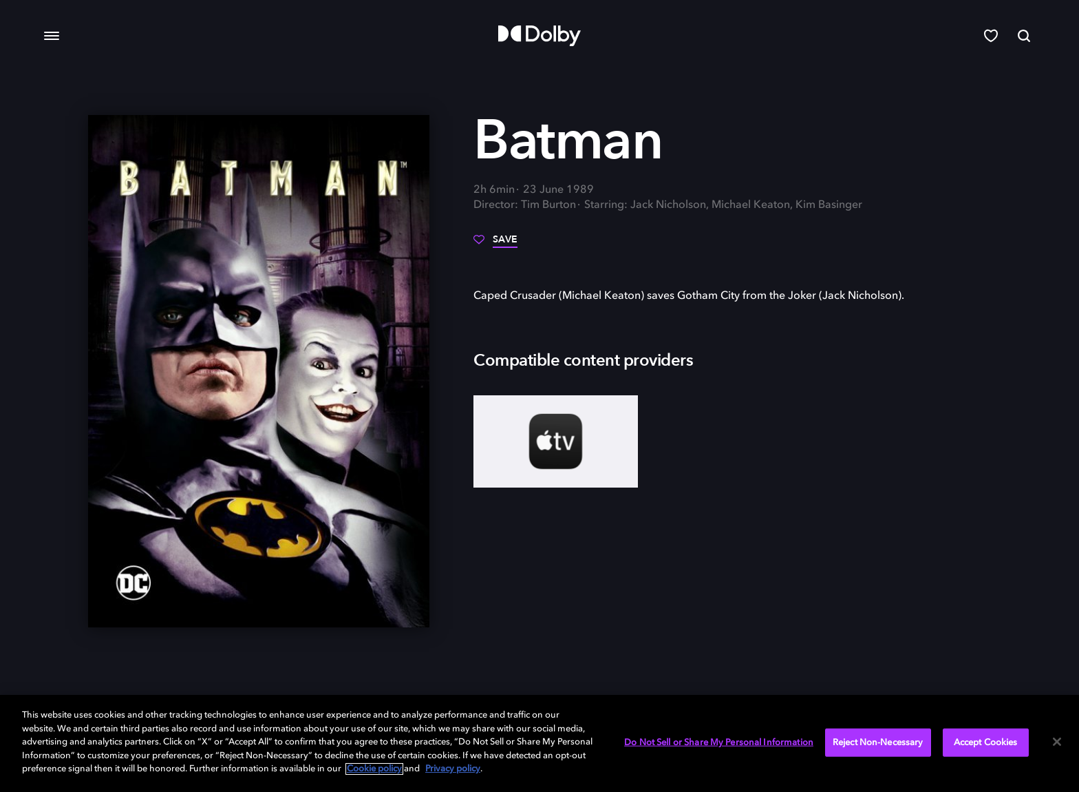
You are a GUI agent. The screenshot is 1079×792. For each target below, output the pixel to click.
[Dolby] (539, 35)
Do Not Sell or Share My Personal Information (718, 742)
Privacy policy (452, 768)
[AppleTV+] (555, 441)
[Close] (1057, 742)
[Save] (495, 244)
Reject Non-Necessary (878, 742)
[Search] (1024, 36)
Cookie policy (374, 768)
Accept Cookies (986, 742)
